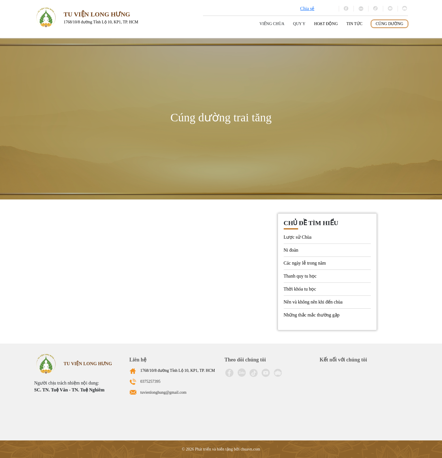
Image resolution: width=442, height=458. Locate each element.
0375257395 (150, 381)
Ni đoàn (291, 250)
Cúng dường (389, 24)
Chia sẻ (307, 8)
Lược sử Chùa (298, 237)
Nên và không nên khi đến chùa (313, 301)
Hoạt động (326, 24)
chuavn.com (250, 449)
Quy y (299, 24)
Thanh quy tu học (300, 276)
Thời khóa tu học (300, 289)
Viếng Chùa (271, 24)
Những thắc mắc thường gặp (312, 314)
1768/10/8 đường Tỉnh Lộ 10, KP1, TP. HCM (177, 370)
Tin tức (354, 24)
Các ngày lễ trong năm (305, 263)
